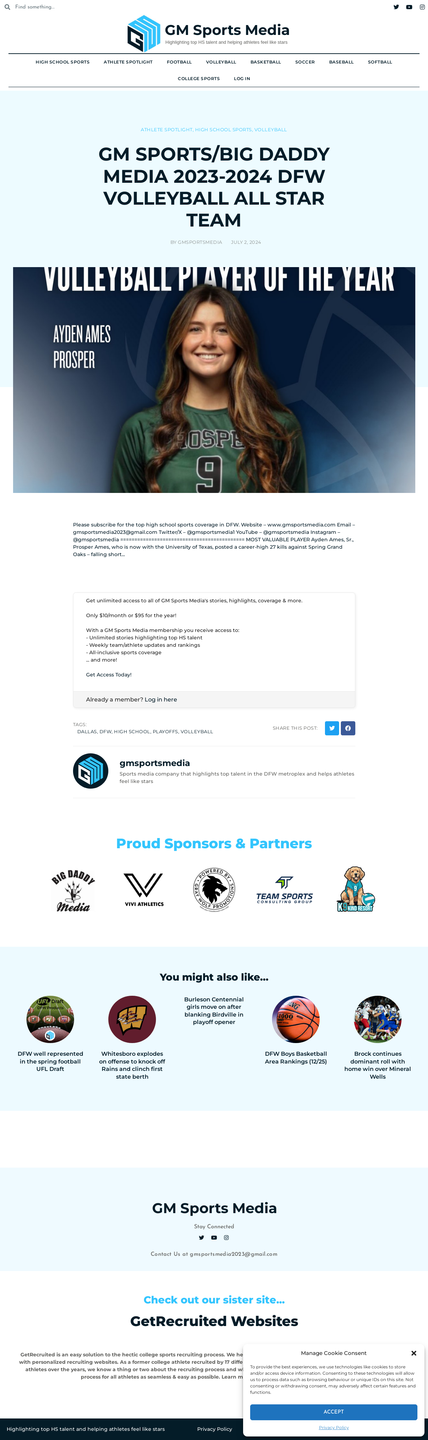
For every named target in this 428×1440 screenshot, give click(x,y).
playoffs (165, 731)
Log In (242, 78)
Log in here (161, 699)
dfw (106, 731)
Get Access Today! (109, 674)
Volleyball (221, 62)
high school (132, 731)
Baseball (341, 62)
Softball (380, 62)
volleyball (197, 731)
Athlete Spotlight (128, 62)
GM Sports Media (227, 29)
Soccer (305, 62)
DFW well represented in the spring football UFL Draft (50, 1061)
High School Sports (63, 62)
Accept (334, 1412)
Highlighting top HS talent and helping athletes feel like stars (226, 42)
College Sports (199, 78)
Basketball (266, 62)
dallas (87, 731)
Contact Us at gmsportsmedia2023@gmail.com (214, 1254)
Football (179, 62)
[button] (413, 1353)
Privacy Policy (334, 1427)
